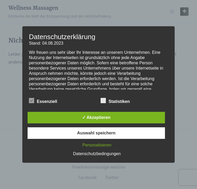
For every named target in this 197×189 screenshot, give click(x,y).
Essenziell (43, 100)
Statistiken (115, 100)
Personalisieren (96, 145)
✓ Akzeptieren (96, 117)
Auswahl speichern (96, 133)
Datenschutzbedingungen (97, 153)
